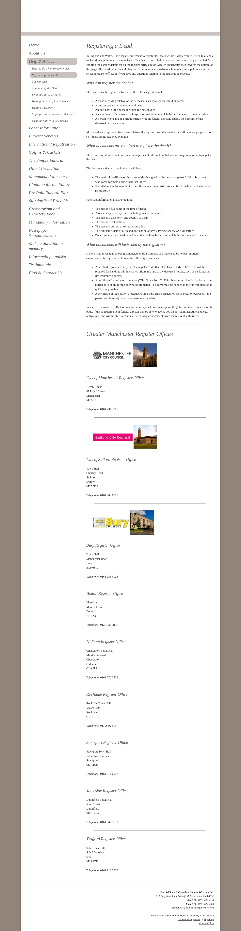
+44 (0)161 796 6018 (202, 899)
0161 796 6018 (40, 26)
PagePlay (209, 919)
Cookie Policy (206, 923)
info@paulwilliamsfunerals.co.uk (197, 907)
